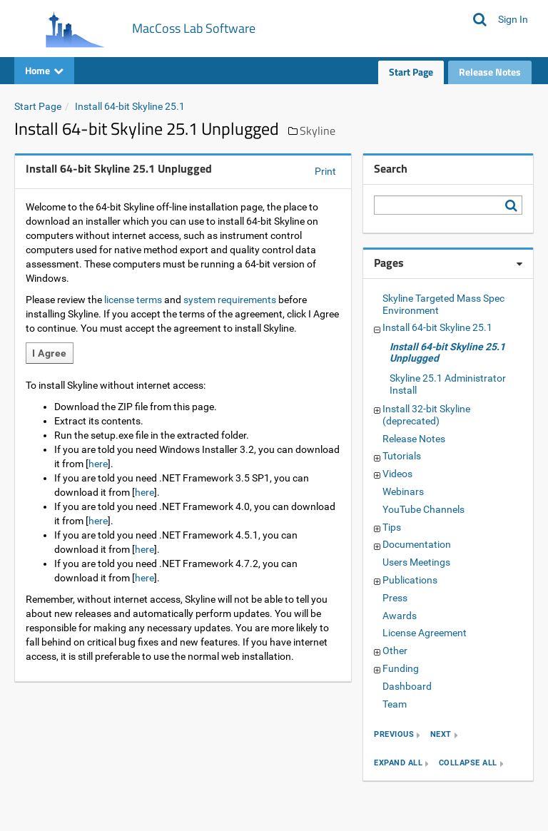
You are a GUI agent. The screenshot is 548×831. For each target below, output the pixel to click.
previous (394, 735)
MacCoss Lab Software (193, 28)
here (98, 463)
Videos (397, 473)
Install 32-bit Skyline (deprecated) (426, 415)
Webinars (403, 491)
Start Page (411, 71)
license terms (133, 299)
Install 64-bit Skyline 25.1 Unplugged (447, 352)
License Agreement (424, 632)
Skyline (317, 130)
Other (394, 650)
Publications (409, 580)
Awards (399, 615)
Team (394, 704)
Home (44, 70)
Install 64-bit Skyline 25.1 (130, 106)
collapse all (468, 763)
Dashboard (407, 686)
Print (325, 171)
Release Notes (490, 71)
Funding (400, 668)
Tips (391, 527)
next (441, 735)
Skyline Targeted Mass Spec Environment (443, 304)
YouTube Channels (423, 509)
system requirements (229, 299)
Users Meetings (416, 562)
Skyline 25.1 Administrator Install (448, 384)
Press (394, 597)
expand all (398, 763)
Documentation (416, 544)
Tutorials (401, 456)
